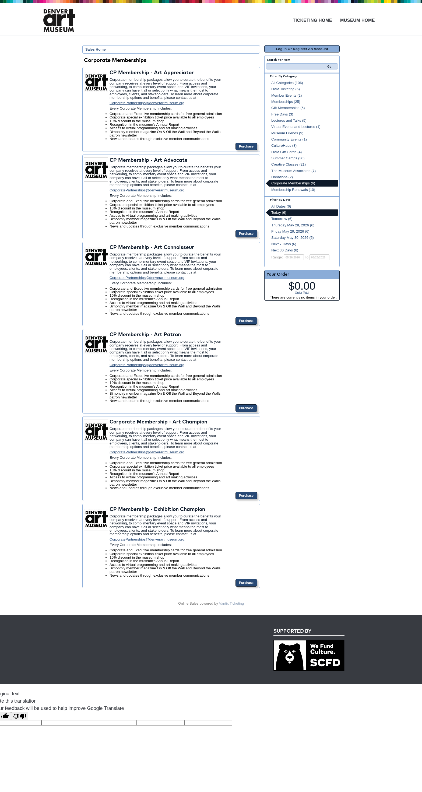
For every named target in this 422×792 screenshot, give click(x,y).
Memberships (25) (285, 102)
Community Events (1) (289, 139)
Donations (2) (282, 177)
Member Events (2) (286, 95)
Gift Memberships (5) (288, 108)
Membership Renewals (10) (293, 190)
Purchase (246, 146)
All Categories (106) (287, 83)
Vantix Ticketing (231, 603)
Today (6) (278, 213)
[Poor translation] (19, 716)
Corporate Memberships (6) (293, 183)
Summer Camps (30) (288, 158)
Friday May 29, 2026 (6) (290, 231)
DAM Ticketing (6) (285, 89)
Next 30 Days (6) (284, 250)
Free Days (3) (282, 114)
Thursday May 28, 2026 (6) (292, 225)
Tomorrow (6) (282, 219)
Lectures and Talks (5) (289, 120)
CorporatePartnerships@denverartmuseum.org (147, 103)
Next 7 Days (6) (283, 244)
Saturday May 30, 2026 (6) (292, 238)
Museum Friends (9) (287, 133)
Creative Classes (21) (288, 164)
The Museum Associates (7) (293, 171)
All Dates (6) (281, 206)
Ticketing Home (312, 20)
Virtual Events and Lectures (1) (296, 127)
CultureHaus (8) (284, 145)
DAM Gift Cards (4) (286, 152)
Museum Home (357, 20)
